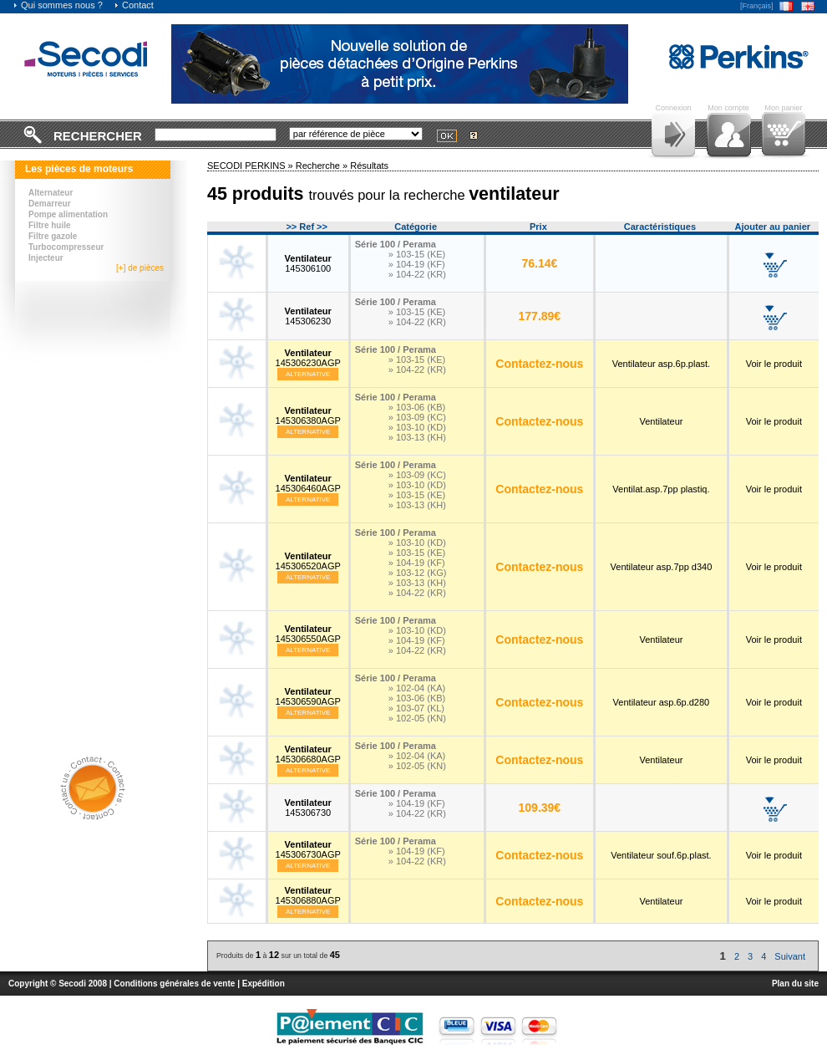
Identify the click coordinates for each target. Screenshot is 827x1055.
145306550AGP (308, 634)
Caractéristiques (660, 227)
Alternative (308, 374)
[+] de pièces (140, 268)
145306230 (308, 316)
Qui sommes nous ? (58, 5)
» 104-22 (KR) (417, 274)
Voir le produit (774, 364)
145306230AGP (308, 358)
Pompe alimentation (68, 214)
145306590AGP (308, 696)
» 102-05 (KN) (417, 718)
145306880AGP (308, 895)
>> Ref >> (306, 227)
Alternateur (50, 192)
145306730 (308, 808)
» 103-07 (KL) (416, 708)
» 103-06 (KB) (416, 407)
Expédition (263, 983)
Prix (538, 227)
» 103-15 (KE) (416, 254)
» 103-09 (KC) (417, 417)
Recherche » (323, 166)
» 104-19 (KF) (416, 264)
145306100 (308, 263)
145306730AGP (308, 849)
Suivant (789, 956)
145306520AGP (308, 561)
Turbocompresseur (66, 247)
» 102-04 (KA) (416, 688)
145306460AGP (308, 483)
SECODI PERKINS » (251, 166)
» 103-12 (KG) (417, 573)
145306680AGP (308, 754)
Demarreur (49, 203)
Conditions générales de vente (174, 983)
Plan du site (795, 983)
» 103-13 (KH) (417, 437)
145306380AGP (308, 415)
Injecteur (45, 257)
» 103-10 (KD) (417, 427)
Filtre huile (49, 225)
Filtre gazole (52, 236)
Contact (134, 5)
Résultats (369, 166)
